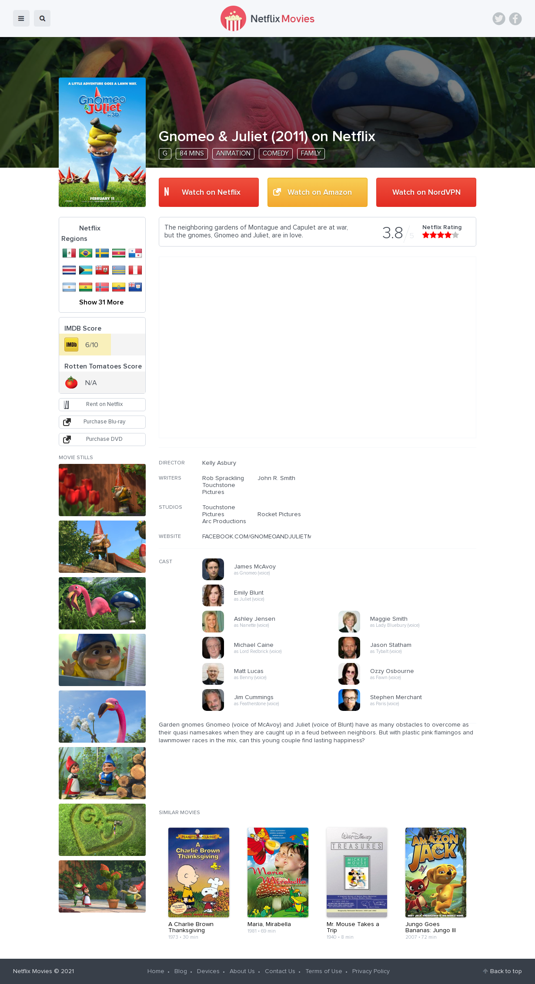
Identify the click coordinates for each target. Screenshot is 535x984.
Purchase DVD (104, 439)
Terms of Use (323, 971)
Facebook (515, 18)
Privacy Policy (371, 971)
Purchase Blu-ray (104, 422)
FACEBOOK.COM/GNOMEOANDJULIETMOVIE (264, 537)
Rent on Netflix (104, 404)
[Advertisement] (411, 515)
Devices (208, 971)
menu (21, 18)
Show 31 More (101, 302)
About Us (242, 971)
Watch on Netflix (211, 192)
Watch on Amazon (320, 192)
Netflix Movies (32, 971)
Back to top (506, 971)
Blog (180, 971)
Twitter (498, 18)
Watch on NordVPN (426, 192)
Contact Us (280, 971)
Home (155, 971)
